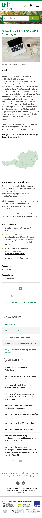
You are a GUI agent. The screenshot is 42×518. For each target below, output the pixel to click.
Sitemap (24, 490)
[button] (21, 288)
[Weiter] (28, 461)
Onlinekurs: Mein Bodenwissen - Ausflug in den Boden (21, 415)
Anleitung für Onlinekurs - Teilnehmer (20, 343)
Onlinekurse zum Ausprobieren (18, 337)
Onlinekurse (10, 324)
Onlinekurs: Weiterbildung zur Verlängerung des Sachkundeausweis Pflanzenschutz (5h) (20, 438)
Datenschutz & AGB (30, 488)
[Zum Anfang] (9, 461)
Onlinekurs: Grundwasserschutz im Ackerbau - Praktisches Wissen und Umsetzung (19, 396)
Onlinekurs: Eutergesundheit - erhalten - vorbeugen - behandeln (21, 406)
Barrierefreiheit (13, 490)
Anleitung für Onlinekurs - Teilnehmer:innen (16, 368)
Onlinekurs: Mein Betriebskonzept (19, 429)
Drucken (26, 296)
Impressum (17, 488)
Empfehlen (16, 296)
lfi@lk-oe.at (35, 476)
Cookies (32, 490)
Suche (34, 18)
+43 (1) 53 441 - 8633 (22, 476)
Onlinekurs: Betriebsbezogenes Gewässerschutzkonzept (18, 386)
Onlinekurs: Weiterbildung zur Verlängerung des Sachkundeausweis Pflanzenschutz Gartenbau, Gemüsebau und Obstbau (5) (21, 451)
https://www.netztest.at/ (15, 253)
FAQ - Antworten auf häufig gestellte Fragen (20, 350)
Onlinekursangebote (13, 330)
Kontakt (7, 488)
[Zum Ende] (32, 461)
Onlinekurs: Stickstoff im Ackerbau (19, 423)
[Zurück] (13, 461)
